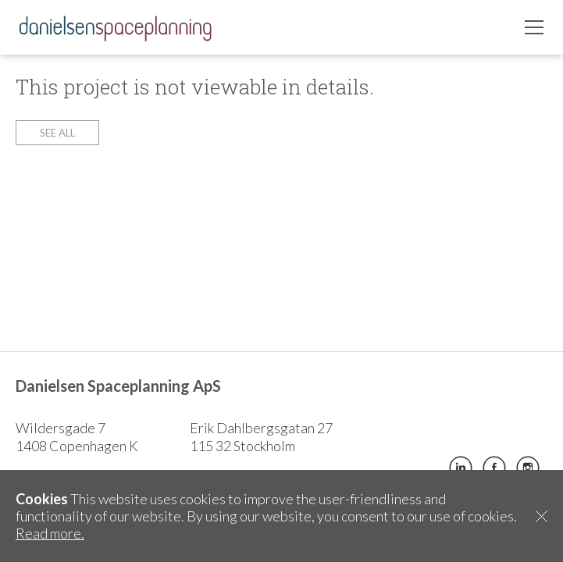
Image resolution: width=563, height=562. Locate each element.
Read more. (50, 533)
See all (57, 132)
